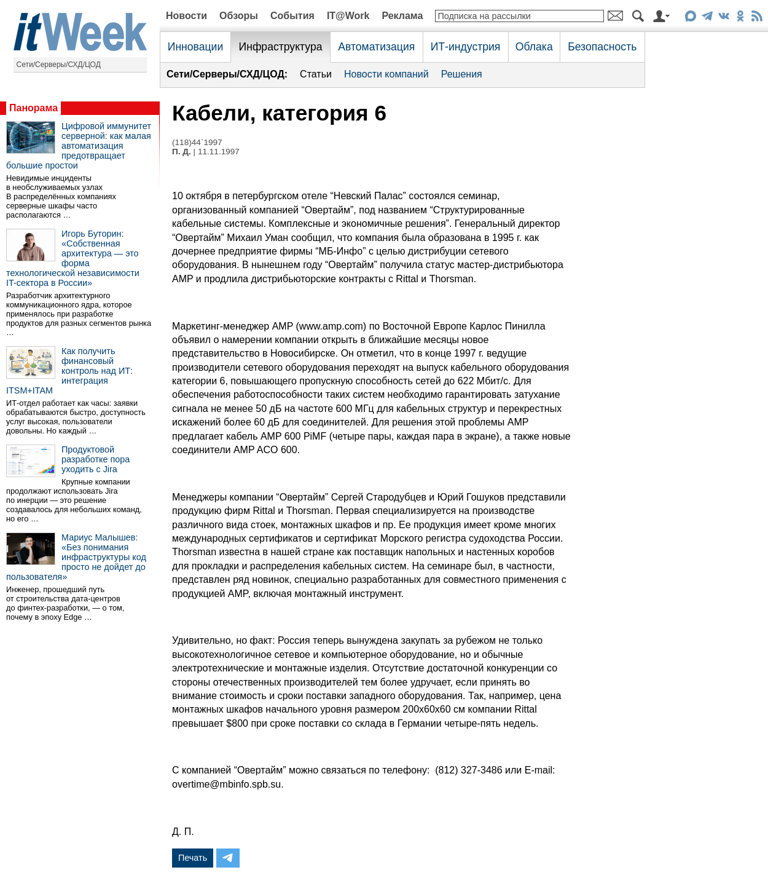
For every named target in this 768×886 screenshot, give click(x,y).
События (292, 15)
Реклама (402, 15)
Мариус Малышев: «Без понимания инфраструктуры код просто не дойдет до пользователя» (76, 557)
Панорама (33, 108)
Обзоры (238, 15)
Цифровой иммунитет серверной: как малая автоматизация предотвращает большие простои (78, 145)
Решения (461, 74)
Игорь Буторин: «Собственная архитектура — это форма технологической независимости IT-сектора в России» (72, 258)
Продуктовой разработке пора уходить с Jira (95, 459)
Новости (186, 15)
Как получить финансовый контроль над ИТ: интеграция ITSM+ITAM (69, 370)
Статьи (316, 74)
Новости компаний (386, 74)
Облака (534, 47)
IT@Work (348, 15)
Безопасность (602, 47)
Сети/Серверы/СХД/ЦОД (59, 64)
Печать (192, 858)
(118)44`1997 (197, 142)
